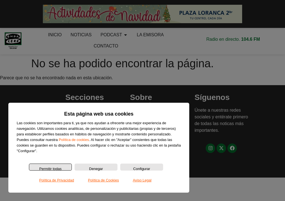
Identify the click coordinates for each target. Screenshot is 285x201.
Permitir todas (50, 169)
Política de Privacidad (56, 180)
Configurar (141, 169)
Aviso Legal (142, 180)
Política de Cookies (103, 180)
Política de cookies (74, 140)
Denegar (96, 169)
